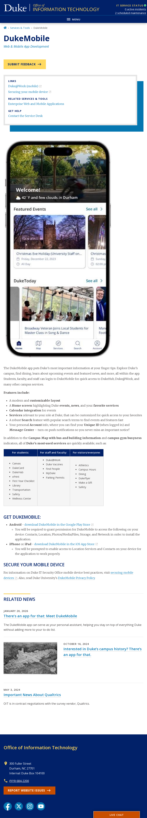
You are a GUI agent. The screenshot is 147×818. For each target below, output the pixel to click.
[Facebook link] (8, 806)
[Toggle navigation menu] (73, 19)
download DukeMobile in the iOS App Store (64, 544)
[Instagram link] (30, 806)
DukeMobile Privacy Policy (76, 578)
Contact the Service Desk (25, 116)
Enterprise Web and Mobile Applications (36, 104)
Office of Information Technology (40, 747)
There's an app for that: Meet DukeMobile (40, 616)
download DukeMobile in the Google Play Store (57, 524)
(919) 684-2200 (19, 781)
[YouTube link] (41, 806)
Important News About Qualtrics (32, 694)
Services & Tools (20, 28)
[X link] (19, 806)
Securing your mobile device (28, 92)
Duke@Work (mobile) (23, 86)
